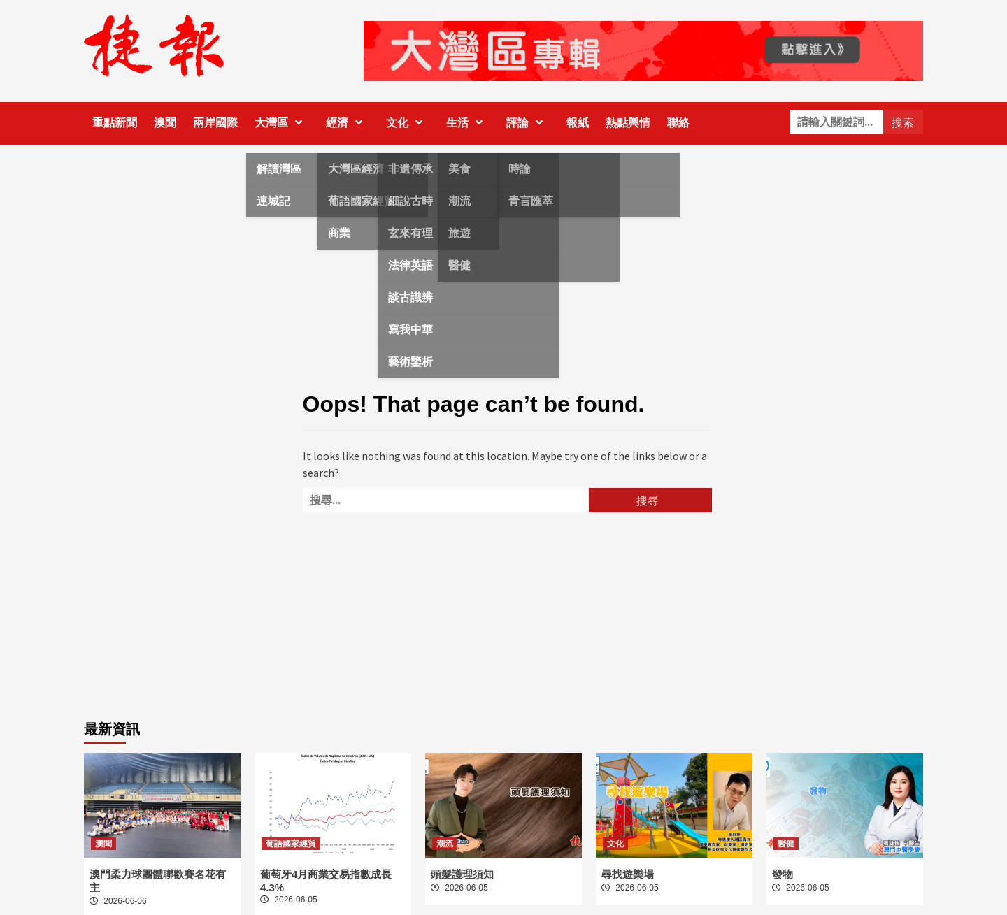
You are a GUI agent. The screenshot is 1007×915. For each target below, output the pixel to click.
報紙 (577, 123)
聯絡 (678, 123)
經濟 (347, 123)
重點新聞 (114, 123)
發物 (782, 874)
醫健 (786, 844)
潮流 (444, 844)
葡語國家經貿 (291, 844)
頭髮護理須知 (462, 874)
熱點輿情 (628, 123)
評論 (528, 123)
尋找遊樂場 (627, 874)
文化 (407, 123)
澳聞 (165, 123)
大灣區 (282, 123)
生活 (468, 123)
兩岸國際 (215, 123)
